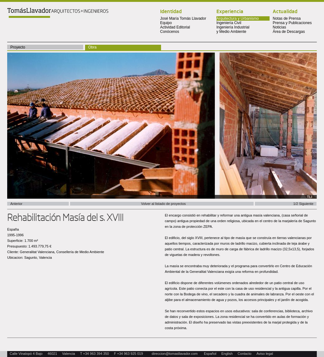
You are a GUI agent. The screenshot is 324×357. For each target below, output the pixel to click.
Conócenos (169, 31)
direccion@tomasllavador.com (175, 353)
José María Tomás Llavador (183, 18)
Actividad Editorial (175, 27)
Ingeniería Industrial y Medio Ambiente (232, 29)
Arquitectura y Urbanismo (237, 18)
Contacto (244, 353)
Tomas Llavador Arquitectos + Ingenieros (58, 13)
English (227, 353)
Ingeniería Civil (228, 23)
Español (210, 353)
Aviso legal (264, 353)
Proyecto (17, 47)
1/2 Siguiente (303, 204)
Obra (92, 47)
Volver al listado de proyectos (163, 204)
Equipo (166, 23)
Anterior (16, 204)
